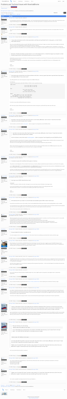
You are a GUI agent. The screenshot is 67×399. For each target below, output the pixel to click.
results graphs (25, 123)
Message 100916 (12, 36)
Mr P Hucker (3, 303)
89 (12, 14)
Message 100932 (12, 240)
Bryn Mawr (3, 27)
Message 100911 (35, 115)
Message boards (4, 10)
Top (64, 389)
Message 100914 (12, 17)
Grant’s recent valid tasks (24, 235)
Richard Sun (4, 240)
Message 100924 (12, 156)
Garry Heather (5, 18)
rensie (2, 270)
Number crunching (11, 10)
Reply (23, 24)
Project (14, 1)
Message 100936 (12, 279)
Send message (3, 19)
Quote (25, 24)
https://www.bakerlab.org (33, 397)
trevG (3, 214)
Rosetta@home (5, 1)
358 (17, 14)
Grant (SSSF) (4, 37)
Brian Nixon (3, 115)
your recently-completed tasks (34, 281)
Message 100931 (12, 229)
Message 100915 (12, 27)
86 (8, 14)
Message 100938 (12, 303)
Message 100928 (12, 214)
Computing (20, 1)
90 (13, 14)
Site (32, 1)
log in (12, 12)
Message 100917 (12, 71)
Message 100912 (35, 36)
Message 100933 (12, 256)
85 (6, 14)
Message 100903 (36, 214)
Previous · (3, 14)
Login (63, 1)
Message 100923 (12, 129)
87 (9, 14)
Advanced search (4, 8)
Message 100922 (12, 115)
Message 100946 (12, 369)
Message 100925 (12, 176)
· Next (19, 14)
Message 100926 (12, 197)
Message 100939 (12, 322)
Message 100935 (12, 269)
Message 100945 (12, 358)
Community (27, 1)
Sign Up (59, 1)
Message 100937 (12, 287)
